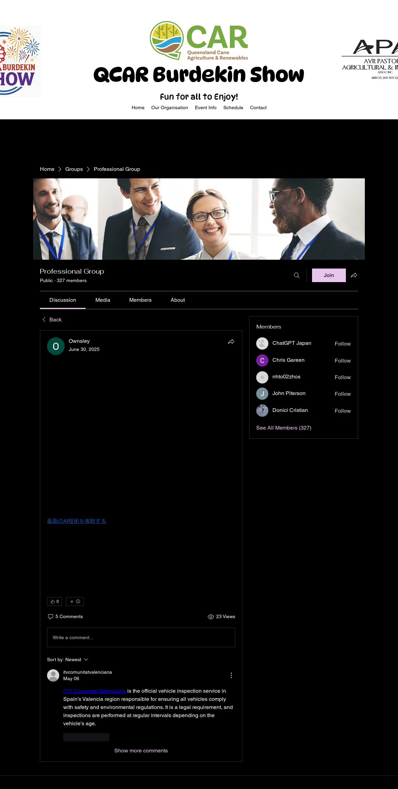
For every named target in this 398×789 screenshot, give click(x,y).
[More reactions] (75, 601)
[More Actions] (231, 675)
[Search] (297, 275)
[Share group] (354, 275)
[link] (62, 300)
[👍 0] (54, 601)
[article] (141, 546)
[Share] (231, 341)
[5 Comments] (65, 616)
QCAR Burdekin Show (198, 74)
